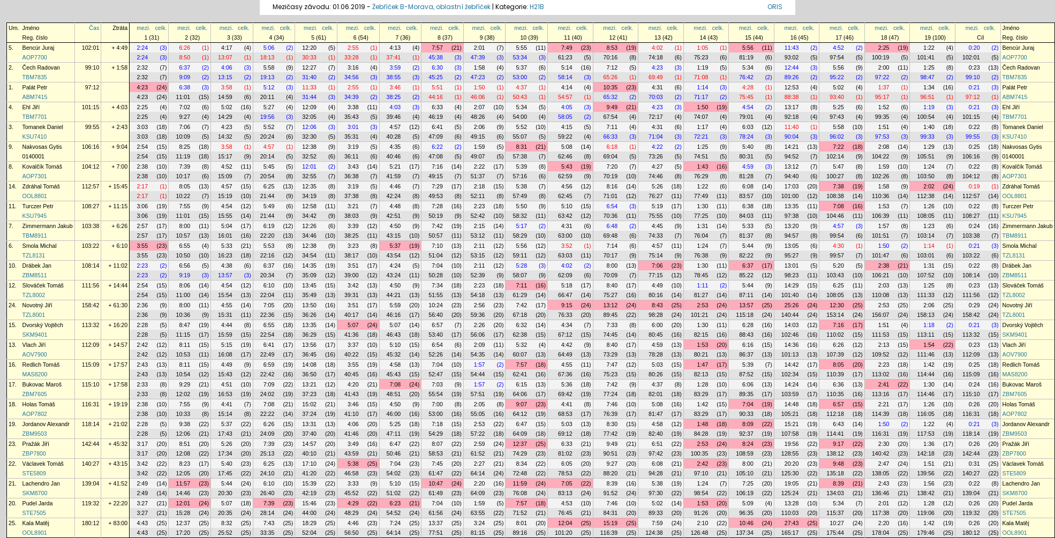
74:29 (520, 453)
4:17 (226, 47)
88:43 (746, 334)
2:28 (142, 325)
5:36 (566, 384)
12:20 (309, 47)
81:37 (746, 235)
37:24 (309, 414)
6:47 (521, 424)
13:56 (309, 345)
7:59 (657, 523)
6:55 (184, 246)
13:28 (792, 503)
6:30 (437, 67)
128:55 (790, 453)
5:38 (521, 186)
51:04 (435, 255)
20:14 (267, 156)
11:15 (183, 334)
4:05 (566, 107)
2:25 (884, 47)
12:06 (309, 127)
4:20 (353, 384)
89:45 (611, 315)
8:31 (521, 146)
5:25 (838, 107)
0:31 (974, 463)
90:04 (792, 136)
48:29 (351, 513)
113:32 (91, 325)
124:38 (654, 532)
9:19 (184, 275)
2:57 (142, 226)
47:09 (435, 136)
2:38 (142, 166)
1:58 (479, 67)
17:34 (225, 453)
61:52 (478, 453)
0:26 (974, 404)
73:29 (611, 354)
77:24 (611, 394)
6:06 (747, 384)
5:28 (521, 265)
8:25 (184, 146)
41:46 (351, 433)
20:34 (267, 275)
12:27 (309, 67)
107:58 (790, 433)
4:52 (838, 47)
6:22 (437, 146)
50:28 (435, 275)
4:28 (747, 87)
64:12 (520, 414)
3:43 (353, 166)
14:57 (309, 444)
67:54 (611, 116)
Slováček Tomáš (43, 285)
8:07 (437, 444)
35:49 (309, 295)
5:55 (521, 47)
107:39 (835, 354)
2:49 (142, 483)
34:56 (351, 77)
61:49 (435, 493)
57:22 (478, 433)
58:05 (565, 116)
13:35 (792, 206)
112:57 (91, 186)
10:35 (611, 87)
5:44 (747, 246)
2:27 (479, 463)
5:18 (566, 285)
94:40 (792, 176)
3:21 (353, 206)
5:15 (226, 345)
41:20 (309, 473)
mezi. (143, 28)
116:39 (609, 532)
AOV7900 (34, 354)
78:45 (701, 275)
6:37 (184, 67)
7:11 (611, 127)
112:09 (91, 345)
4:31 (657, 87)
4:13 (395, 47)
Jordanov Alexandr (46, 424)
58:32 (520, 216)
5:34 (747, 67)
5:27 (269, 107)
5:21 (395, 166)
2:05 (479, 404)
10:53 (183, 354)
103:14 (926, 235)
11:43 (792, 47)
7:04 (437, 265)
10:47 (435, 483)
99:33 (927, 136)
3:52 (566, 246)
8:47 (184, 325)
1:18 (929, 325)
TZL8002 (34, 295)
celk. (161, 28)
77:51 (435, 532)
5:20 (838, 265)
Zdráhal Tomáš (41, 186)
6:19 (269, 226)
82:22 (746, 255)
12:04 (565, 523)
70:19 (611, 176)
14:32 (225, 136)
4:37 (521, 87)
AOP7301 (34, 176)
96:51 (927, 97)
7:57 (437, 47)
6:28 (747, 325)
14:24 (792, 384)
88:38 (792, 97)
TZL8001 (34, 315)
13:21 (309, 384)
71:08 (701, 77)
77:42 (611, 433)
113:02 (881, 374)
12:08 (183, 453)
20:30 (225, 493)
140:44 (790, 315)
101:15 (91, 107)
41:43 (351, 394)
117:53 (926, 433)
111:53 (881, 334)
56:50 (351, 532)
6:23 (395, 503)
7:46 (611, 404)
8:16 (611, 186)
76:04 (701, 235)
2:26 (479, 325)
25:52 (225, 532)
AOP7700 (34, 57)
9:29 (184, 384)
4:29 (353, 503)
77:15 (656, 275)
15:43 (225, 374)
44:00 (309, 513)
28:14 (267, 513)
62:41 (520, 374)
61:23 (565, 57)
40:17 (351, 315)
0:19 (974, 186)
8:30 (611, 424)
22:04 (267, 295)
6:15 (521, 384)
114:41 (835, 433)
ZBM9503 (34, 433)
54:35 (478, 354)
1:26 (929, 206)
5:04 (226, 226)
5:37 (521, 67)
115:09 (91, 364)
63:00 (565, 235)
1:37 (884, 87)
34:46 (309, 235)
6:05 (566, 463)
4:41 (226, 404)
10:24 (435, 305)
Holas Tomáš (38, 404)
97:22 (882, 77)
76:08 (520, 493)
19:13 (267, 77)
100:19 (881, 57)
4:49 (657, 285)
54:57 (565, 97)
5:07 (353, 325)
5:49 (269, 206)
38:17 (351, 255)
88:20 (611, 473)
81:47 (656, 414)
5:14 (566, 67)
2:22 (479, 166)
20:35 (225, 513)
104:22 (881, 156)
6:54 (611, 206)
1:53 (884, 206)
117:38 (881, 513)
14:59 (225, 97)
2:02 (929, 186)
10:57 (183, 235)
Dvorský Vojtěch (42, 325)
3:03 (142, 127)
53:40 (435, 334)
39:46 (394, 116)
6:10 (269, 285)
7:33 (611, 325)
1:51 (884, 127)
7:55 (184, 206)
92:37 (746, 433)
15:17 (225, 156)
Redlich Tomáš (41, 364)
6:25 (269, 186)
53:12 (478, 235)
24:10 (267, 473)
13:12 (792, 166)
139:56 (926, 473)
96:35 (746, 513)
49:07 (478, 156)
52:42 (478, 216)
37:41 (394, 57)
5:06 (269, 47)
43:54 (394, 255)
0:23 (974, 67)
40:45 (351, 374)
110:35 (835, 394)
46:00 (394, 414)
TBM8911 (34, 235)
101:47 (881, 255)
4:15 (566, 127)
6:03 (747, 127)
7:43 (269, 523)
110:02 (835, 334)
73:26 (656, 156)
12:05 (183, 473)
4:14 (566, 87)
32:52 (309, 156)
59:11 (520, 255)
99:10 (92, 67)
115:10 (91, 384)
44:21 (394, 295)
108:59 (744, 453)
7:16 (437, 166)
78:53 (565, 473)
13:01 (792, 265)
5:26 (657, 186)
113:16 (881, 394)
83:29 (701, 394)
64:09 (520, 433)
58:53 (435, 453)
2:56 (479, 305)
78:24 (746, 136)
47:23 (478, 77)
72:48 (520, 473)
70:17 (611, 255)
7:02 (184, 107)
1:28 (703, 384)
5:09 (747, 503)
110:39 (835, 374)
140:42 (881, 453)
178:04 (881, 532)
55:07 (520, 136)
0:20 (974, 47)
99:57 (837, 255)
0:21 (974, 87)
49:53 (435, 196)
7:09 (269, 384)
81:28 (746, 176)
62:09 (565, 275)
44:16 (435, 97)
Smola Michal (39, 246)
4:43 (142, 523)
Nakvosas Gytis (42, 146)
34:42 (309, 216)
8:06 (184, 285)
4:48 (395, 206)
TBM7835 (34, 77)
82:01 (656, 394)
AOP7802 (34, 414)
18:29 (309, 523)
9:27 (184, 116)
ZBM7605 (34, 394)
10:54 (183, 374)
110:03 (790, 513)
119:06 (926, 513)
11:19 (183, 156)
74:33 (656, 235)
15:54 (225, 295)
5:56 (747, 47)
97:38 (792, 216)
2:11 (479, 246)
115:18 (744, 315)
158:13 (926, 315)
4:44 (226, 325)
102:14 (835, 156)
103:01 (926, 255)
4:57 (395, 127)
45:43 (394, 374)
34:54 (309, 255)
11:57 (183, 483)
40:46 (394, 156)
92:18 (792, 116)
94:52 (792, 156)
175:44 (835, 532)
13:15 (225, 77)
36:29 (309, 334)
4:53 (566, 503)
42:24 (394, 196)
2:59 (479, 444)
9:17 (838, 444)
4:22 (657, 146)
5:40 (747, 146)
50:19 (435, 216)
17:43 (225, 433)
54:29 (435, 433)
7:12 (611, 67)
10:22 (183, 196)
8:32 (226, 523)
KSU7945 (34, 216)
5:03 (657, 364)
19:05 (792, 483)
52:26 (435, 354)
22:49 (267, 354)
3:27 (142, 503)
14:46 (183, 493)
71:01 (611, 196)
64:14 (478, 473)
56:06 (478, 334)
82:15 (701, 334)
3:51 (353, 265)
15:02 (309, 404)
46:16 (394, 315)
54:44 (478, 374)
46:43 (394, 334)
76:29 (701, 176)
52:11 (478, 196)
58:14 (565, 77)
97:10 (701, 473)
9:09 (184, 77)
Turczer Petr (38, 206)
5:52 (269, 127)
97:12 (92, 87)
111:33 (926, 295)
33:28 (351, 57)
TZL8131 (34, 255)
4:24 (395, 265)
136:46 (881, 493)
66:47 (565, 295)
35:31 (351, 136)
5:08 (566, 146)
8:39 (611, 483)
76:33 (565, 315)
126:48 (700, 532)
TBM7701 (34, 116)
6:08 (747, 186)
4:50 (395, 226)
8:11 (184, 345)
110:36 (881, 196)
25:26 (792, 305)
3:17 (142, 444)
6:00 (657, 325)
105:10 (744, 473)
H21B (537, 6)
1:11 (703, 285)
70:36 (611, 216)
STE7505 (34, 513)
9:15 (566, 305)
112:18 (835, 414)
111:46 (926, 354)
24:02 (267, 394)
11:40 (792, 127)
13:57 (225, 275)
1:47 (703, 364)
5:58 (269, 67)
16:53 (225, 394)
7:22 (838, 146)
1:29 (929, 146)
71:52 (520, 513)
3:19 (353, 146)
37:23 (309, 394)
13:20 (792, 226)
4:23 (657, 67)
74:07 (701, 116)
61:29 (520, 295)
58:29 (520, 235)
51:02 (394, 493)
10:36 (183, 315)
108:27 (91, 206)
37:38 (351, 196)
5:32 (521, 345)
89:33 (656, 513)
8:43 (657, 305)
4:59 (747, 166)
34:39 (351, 97)
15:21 (792, 424)
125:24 (790, 493)
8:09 (747, 424)
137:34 (744, 532)
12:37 (520, 444)
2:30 (884, 444)
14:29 (225, 116)
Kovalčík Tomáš (42, 166)
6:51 (657, 444)
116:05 (926, 414)
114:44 (926, 374)
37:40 (309, 433)
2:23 (479, 206)
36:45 (309, 354)
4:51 (226, 384)
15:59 (225, 334)
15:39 (309, 483)
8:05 (184, 186)
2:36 (142, 305)
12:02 (183, 394)
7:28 (437, 206)
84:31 (611, 513)
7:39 (184, 166)
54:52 (394, 513)
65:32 (611, 97)
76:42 (746, 77)
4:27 (657, 166)
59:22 (565, 136)
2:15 (479, 226)
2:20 (479, 483)
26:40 (267, 493)
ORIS (774, 6)
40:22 (351, 354)
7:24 (395, 523)
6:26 (184, 47)
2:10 (703, 523)
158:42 (91, 305)
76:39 (611, 414)
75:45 (746, 97)
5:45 (269, 166)
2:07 (479, 107)
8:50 (184, 57)
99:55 (92, 127)
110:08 (881, 295)
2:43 (142, 364)
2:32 (142, 67)
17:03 (792, 186)
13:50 (309, 305)
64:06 (520, 394)
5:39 (521, 166)
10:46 (746, 523)
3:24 (479, 523)
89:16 (520, 532)
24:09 (267, 433)
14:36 (792, 345)
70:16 (611, 57)
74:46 (656, 176)
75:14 (656, 255)
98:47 (927, 77)
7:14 (611, 246)
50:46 (394, 453)
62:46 (565, 156)
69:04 (611, 156)
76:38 (701, 255)
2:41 (884, 384)
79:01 (746, 116)
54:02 (394, 473)
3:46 (395, 87)
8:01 (521, 523)
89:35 (746, 394)
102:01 (91, 47)
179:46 (926, 532)
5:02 (838, 87)
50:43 (520, 97)
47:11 (394, 433)
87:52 (746, 374)
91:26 (701, 513)
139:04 (91, 483)
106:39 (881, 216)
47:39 (478, 57)
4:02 (657, 47)
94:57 (792, 235)
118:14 (91, 424)
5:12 (269, 87)
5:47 (838, 166)
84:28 (701, 433)
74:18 (656, 57)
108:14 (91, 265)
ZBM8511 (34, 275)
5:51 (437, 87)
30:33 (309, 57)
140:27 (91, 463)
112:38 (926, 196)
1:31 (703, 226)
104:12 (91, 166)
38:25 (394, 97)
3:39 (353, 226)
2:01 (479, 47)
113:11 (926, 334)
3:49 (353, 444)
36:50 (309, 374)
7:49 (566, 47)
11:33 (309, 87)
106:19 (744, 493)
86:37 (746, 354)
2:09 (479, 345)
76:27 (656, 196)
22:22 (267, 414)
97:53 (882, 136)
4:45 (657, 226)
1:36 (929, 444)
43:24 (394, 275)
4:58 (395, 364)
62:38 (520, 334)
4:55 (226, 305)
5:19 (657, 206)
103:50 (926, 176)
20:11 (267, 97)
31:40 (309, 77)
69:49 (656, 77)
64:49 (565, 354)
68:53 (565, 414)
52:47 (435, 374)
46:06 (478, 97)
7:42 (437, 226)
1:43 (703, 166)
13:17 (792, 107)
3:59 (395, 67)
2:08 (884, 146)
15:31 (225, 315)
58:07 (520, 275)
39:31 (351, 295)
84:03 (746, 216)
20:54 (267, 176)
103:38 (91, 226)
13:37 (435, 523)
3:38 (353, 107)
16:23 (225, 255)
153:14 (835, 315)
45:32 (394, 354)
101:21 (700, 315)
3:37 (353, 345)
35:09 (309, 275)
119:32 (91, 503)
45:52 (351, 493)
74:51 (701, 156)
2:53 (703, 305)
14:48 (792, 404)
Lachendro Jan (41, 483)
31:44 (309, 97)
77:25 (701, 216)
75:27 (611, 295)
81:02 (565, 453)
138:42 (926, 493)
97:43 (837, 116)
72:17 (656, 116)
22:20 (267, 235)
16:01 (225, 235)
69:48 (611, 235)
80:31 (746, 156)
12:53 (792, 87)
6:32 (521, 325)
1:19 (703, 67)
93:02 (792, 57)
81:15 (478, 532)
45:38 (435, 57)
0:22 (974, 127)
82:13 (701, 374)
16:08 (225, 354)
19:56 (267, 116)
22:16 (267, 255)
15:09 (225, 176)
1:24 (929, 166)
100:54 (926, 116)
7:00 (437, 404)
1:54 (929, 345)
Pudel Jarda (37, 503)
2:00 (884, 67)
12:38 (309, 146)
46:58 (351, 473)
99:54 (837, 235)
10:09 (183, 136)
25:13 (267, 453)
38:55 (394, 77)
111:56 (91, 285)
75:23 (701, 57)
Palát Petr (35, 87)
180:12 (91, 523)
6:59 (269, 364)
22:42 (267, 374)
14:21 (792, 146)
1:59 (479, 146)
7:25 (747, 483)
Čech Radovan (41, 67)
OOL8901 (34, 532)
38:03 (351, 216)
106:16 (91, 146)
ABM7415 (35, 97)
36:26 (309, 315)
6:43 (838, 424)
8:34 (521, 463)
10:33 (183, 414)
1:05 (703, 47)
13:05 (792, 246)
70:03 (656, 97)
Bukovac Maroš (42, 384)
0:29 (974, 305)
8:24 (747, 444)
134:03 (835, 493)
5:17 (521, 226)
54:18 (478, 295)
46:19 (435, 116)
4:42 (566, 345)
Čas (94, 28)
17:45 (225, 473)
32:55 (309, 176)
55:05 (478, 414)
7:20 (611, 166)
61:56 (435, 513)
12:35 (309, 186)
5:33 (747, 226)
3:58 (226, 87)
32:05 (309, 116)
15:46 (309, 503)
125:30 (790, 473)
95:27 (792, 255)
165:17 (790, 532)
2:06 (479, 127)
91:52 (611, 493)
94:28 (656, 473)
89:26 (792, 77)
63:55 (478, 513)
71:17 (701, 97)
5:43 (566, 166)
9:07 (521, 404)
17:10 (309, 463)
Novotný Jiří (37, 305)
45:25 (435, 77)
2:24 (142, 47)
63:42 (565, 216)
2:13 (884, 345)
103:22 (91, 246)
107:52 (926, 275)
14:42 (792, 364)
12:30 (837, 305)
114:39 (881, 414)
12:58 (309, 206)
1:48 (703, 424)
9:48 (838, 463)
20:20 (792, 463)
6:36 (838, 384)
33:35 (267, 532)
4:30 (838, 246)
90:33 (746, 414)
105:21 (790, 414)
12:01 (309, 166)
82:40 (656, 433)
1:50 (479, 87)
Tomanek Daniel (42, 127)
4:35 (395, 146)
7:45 (437, 463)
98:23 (792, 275)
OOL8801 (34, 196)
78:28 (656, 354)
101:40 (790, 295)
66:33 (611, 136)
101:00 (790, 196)
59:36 (478, 315)
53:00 (520, 77)
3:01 (353, 127)
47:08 (435, 156)
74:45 (611, 334)
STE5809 (34, 473)
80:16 (656, 295)
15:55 (225, 216)
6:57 (437, 325)
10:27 (837, 523)
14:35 (309, 265)
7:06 (184, 127)
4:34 (566, 325)
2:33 (142, 384)
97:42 (656, 453)
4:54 (747, 107)
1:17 (703, 127)
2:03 (884, 285)
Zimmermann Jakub (47, 226)
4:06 (226, 67)
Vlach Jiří (34, 345)
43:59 (351, 453)
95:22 (837, 77)
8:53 (611, 47)
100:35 (700, 453)
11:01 (183, 97)
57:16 (520, 176)
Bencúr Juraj (38, 47)
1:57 (884, 226)
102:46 (790, 334)
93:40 (837, 97)
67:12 (565, 334)
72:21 (701, 136)
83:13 (565, 493)
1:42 (929, 364)
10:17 (183, 176)
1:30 (703, 206)
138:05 (881, 473)
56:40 (435, 315)
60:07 (520, 354)
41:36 (351, 334)
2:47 (884, 463)
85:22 (746, 275)
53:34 (520, 57)
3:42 (353, 285)
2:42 (142, 345)
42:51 (394, 216)
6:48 (611, 226)
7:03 (437, 384)
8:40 (611, 285)
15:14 (225, 414)
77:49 (701, 196)
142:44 (91, 444)
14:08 (309, 364)
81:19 (746, 57)
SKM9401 (35, 334)
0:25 (974, 146)
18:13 (267, 57)
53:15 (478, 255)
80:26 (656, 374)
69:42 (565, 394)
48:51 (394, 394)
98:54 (701, 493)
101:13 (790, 354)
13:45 (309, 285)
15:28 (183, 513)
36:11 (351, 156)
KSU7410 (34, 136)
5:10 (566, 206)
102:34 (790, 374)
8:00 (184, 226)
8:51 (184, 444)
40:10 (309, 453)
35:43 (351, 116)
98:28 (656, 315)
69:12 (565, 433)
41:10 (351, 414)
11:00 (183, 295)
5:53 (269, 246)
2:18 (479, 186)
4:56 (566, 186)
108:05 (926, 216)
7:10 (437, 246)
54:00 (520, 116)
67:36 (565, 374)
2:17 (142, 186)
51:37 (478, 176)
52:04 (309, 532)
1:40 (929, 127)
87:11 (746, 295)
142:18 (926, 453)
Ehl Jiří (31, 107)
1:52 (884, 107)
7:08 (838, 206)
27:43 (792, 523)
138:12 (835, 453)
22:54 (267, 334)
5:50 (521, 206)
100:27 (835, 176)
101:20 (563, 532)
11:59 (520, 483)
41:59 (394, 176)
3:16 (353, 67)
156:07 (881, 315)
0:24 (974, 226)
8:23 (184, 463)
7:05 (269, 305)
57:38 (520, 156)
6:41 (437, 127)
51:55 (435, 295)
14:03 (792, 325)
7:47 (611, 364)
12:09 (309, 107)
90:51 (611, 453)
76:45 (565, 513)
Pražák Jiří (35, 444)
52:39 (478, 275)
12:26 (309, 226)
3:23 (353, 246)
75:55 (656, 216)
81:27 (701, 295)
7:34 (437, 285)
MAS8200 (35, 374)
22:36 (267, 315)
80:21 (701, 354)
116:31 (91, 404)
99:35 (882, 116)
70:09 (611, 275)
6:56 (184, 265)
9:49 (611, 107)
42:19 (309, 493)
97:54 (837, 57)
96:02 (837, 136)
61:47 (435, 473)
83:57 (746, 196)
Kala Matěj (35, 523)
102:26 (881, 176)
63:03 (565, 255)
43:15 (394, 235)
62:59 (565, 176)
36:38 (351, 176)
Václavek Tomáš (43, 463)
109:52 (881, 354)
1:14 (703, 87)
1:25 (929, 67)
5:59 (395, 305)
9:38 (184, 424)
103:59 (790, 394)
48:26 (478, 116)
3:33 (353, 483)
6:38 (184, 87)
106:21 (881, 275)
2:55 (353, 47)
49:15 (478, 136)
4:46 (395, 186)
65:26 (611, 77)
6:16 (747, 345)
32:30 (309, 136)
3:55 (142, 246)
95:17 (882, 97)
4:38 (226, 265)
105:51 (926, 156)
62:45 (565, 196)
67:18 (520, 315)
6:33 (437, 107)
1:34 (929, 87)
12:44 (792, 67)
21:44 (267, 196)
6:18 (611, 146)
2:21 (884, 404)
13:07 (225, 57)
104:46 (835, 216)
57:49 (520, 196)
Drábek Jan (37, 265)
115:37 (835, 513)
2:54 (142, 146)
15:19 (225, 196)
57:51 (478, 394)
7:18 (437, 424)
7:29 (437, 186)
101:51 (881, 235)
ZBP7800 (34, 453)
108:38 (835, 196)
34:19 (309, 196)
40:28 (394, 136)
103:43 (835, 275)
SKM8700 (35, 493)
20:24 (267, 136)
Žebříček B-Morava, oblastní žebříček (431, 6)
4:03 (395, 107)
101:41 (926, 57)
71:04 (656, 136)
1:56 (929, 483)
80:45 (656, 334)
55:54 (435, 394)
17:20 (183, 532)
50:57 (435, 235)
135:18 (835, 473)
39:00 (351, 275)
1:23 (929, 226)
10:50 (183, 255)
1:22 (929, 47)
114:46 (926, 394)
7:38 (838, 186)
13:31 (309, 424)
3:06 (142, 206)
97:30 (656, 493)
